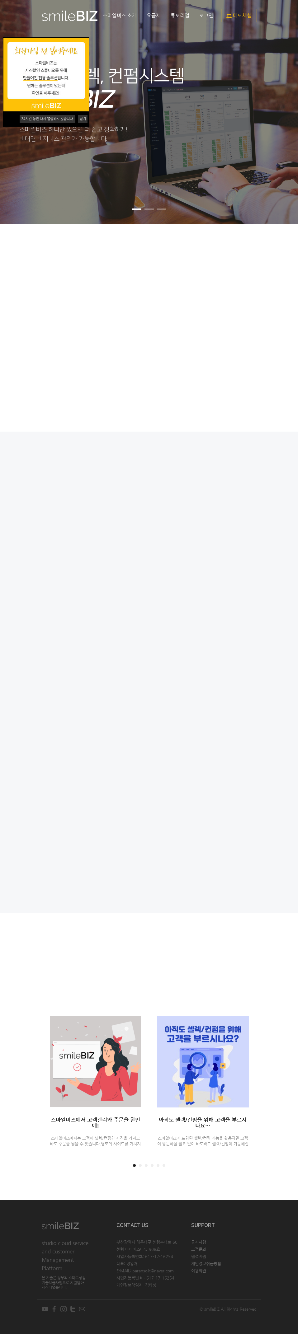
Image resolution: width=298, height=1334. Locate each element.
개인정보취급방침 (206, 1263)
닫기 (83, 119)
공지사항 (198, 1242)
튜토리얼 (180, 15)
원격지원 (198, 1256)
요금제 (154, 15)
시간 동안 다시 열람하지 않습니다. (47, 119)
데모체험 (239, 15)
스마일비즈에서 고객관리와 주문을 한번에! (95, 1122)
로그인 (206, 15)
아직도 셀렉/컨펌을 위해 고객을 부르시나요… (203, 1122)
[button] (283, 112)
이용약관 (198, 1270)
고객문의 (198, 1249)
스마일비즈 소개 (120, 15)
